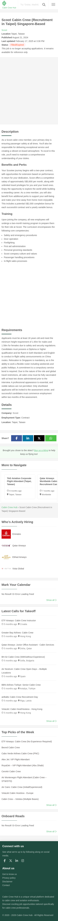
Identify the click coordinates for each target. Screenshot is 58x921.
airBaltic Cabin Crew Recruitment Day (20, 697)
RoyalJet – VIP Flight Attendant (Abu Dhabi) (23, 765)
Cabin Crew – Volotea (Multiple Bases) (20, 799)
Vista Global (18, 568)
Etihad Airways (19, 557)
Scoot (4, 30)
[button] (44, 4)
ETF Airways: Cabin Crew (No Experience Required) (27, 741)
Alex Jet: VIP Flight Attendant (16, 759)
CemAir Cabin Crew (11, 771)
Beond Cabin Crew (11, 747)
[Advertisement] (29, 91)
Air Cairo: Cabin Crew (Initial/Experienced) (22, 787)
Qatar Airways (19, 545)
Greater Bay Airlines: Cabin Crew (17, 632)
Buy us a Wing (41, 450)
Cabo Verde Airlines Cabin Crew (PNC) (20, 753)
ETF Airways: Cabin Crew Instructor (19, 620)
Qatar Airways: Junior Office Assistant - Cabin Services (28, 645)
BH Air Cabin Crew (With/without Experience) (23, 657)
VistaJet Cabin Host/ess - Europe (17, 793)
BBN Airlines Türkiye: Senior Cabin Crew (21, 685)
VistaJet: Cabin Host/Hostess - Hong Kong (22, 709)
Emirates (16, 534)
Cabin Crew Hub (10, 897)
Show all (51, 600)
